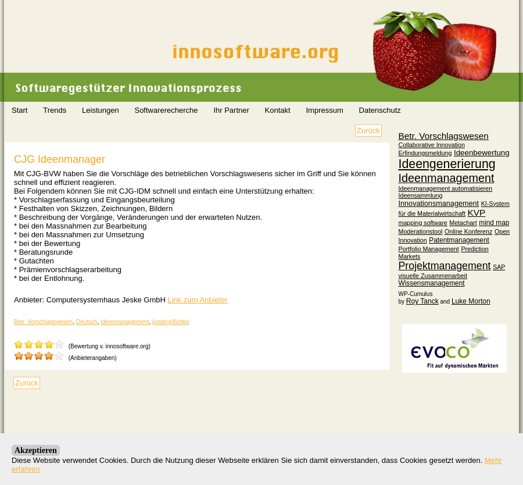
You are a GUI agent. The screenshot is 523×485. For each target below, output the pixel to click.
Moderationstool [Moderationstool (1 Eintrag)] (421, 231)
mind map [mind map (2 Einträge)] (494, 223)
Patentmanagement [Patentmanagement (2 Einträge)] (459, 240)
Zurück (368, 130)
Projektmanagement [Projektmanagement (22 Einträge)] (445, 266)
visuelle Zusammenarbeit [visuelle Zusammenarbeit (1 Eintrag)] (433, 275)
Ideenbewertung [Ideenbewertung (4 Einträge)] (482, 152)
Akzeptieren (36, 450)
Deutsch (87, 322)
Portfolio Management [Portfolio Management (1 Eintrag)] (429, 248)
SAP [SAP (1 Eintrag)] (499, 266)
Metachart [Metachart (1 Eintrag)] (463, 222)
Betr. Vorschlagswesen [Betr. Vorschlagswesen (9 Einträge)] (444, 136)
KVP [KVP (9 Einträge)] (477, 212)
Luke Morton (471, 301)
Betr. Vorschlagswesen (43, 322)
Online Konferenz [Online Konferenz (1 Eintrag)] (468, 231)
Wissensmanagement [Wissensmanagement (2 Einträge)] (432, 283)
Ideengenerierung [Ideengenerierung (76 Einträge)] (447, 164)
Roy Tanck (422, 301)
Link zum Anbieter (197, 299)
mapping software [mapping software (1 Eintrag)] (423, 222)
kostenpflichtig (170, 322)
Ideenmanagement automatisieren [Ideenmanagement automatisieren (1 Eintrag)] (446, 188)
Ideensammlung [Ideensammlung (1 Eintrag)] (421, 195)
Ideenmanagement (125, 322)
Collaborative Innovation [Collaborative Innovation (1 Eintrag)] (432, 144)
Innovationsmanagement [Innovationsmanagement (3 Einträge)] (439, 203)
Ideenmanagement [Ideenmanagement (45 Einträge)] (447, 178)
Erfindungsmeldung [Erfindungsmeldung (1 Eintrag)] (425, 152)
